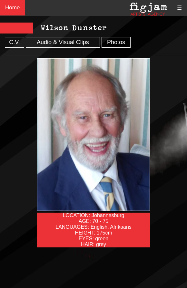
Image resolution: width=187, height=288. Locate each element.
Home (12, 8)
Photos (116, 42)
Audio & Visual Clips (63, 42)
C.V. (14, 42)
